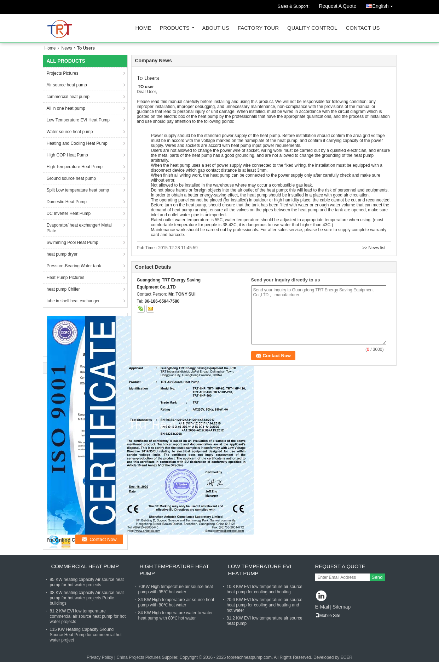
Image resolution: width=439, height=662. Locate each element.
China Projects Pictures (138, 657)
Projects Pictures (63, 73)
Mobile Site (327, 615)
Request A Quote (337, 6)
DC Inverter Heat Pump (69, 213)
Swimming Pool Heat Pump (72, 242)
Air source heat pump (67, 84)
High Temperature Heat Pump (75, 166)
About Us (215, 28)
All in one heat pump (66, 108)
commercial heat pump (68, 96)
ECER (346, 657)
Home (143, 28)
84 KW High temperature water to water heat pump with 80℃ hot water (175, 615)
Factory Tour (258, 28)
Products (175, 28)
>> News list (373, 247)
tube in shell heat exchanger (73, 300)
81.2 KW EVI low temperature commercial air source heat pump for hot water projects (88, 616)
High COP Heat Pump (67, 155)
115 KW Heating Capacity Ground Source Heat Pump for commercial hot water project (86, 635)
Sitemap (342, 607)
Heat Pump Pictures (66, 277)
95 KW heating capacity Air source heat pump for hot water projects (87, 582)
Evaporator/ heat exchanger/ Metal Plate (79, 228)
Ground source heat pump (71, 178)
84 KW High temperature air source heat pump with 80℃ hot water (176, 602)
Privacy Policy (100, 657)
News (67, 48)
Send (377, 577)
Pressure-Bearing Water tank (74, 265)
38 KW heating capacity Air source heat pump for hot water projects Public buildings (87, 598)
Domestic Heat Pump (67, 201)
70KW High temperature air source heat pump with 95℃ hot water (175, 589)
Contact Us (363, 28)
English (384, 5)
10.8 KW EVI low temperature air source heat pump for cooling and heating (264, 589)
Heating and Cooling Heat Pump (77, 143)
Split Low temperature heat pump (78, 190)
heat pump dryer (62, 254)
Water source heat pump (70, 131)
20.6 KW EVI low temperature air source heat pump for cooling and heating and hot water (264, 605)
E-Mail (322, 607)
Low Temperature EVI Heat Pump (78, 120)
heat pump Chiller (63, 289)
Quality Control (312, 28)
